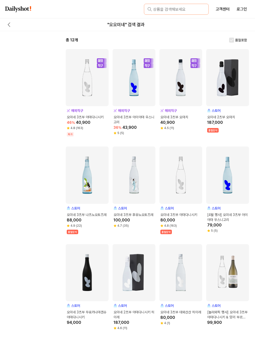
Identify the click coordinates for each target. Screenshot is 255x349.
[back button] (9, 25)
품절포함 (241, 40)
